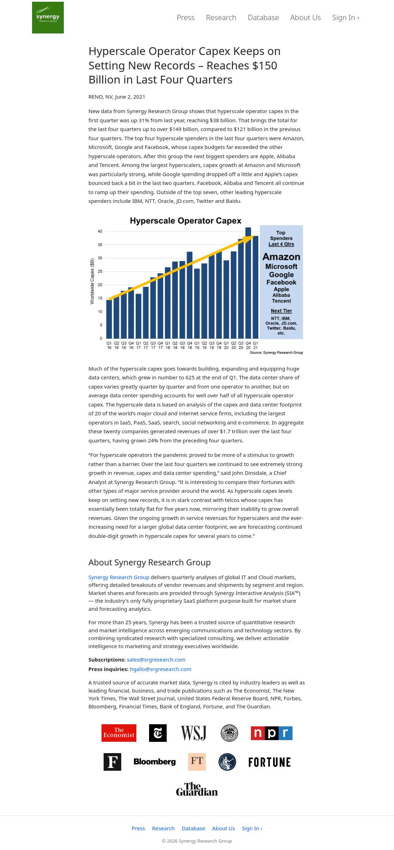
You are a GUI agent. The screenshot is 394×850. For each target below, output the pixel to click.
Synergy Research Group (118, 577)
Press (186, 17)
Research (221, 17)
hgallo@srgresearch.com (160, 668)
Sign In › (345, 17)
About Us (305, 17)
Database (263, 17)
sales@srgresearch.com (156, 659)
